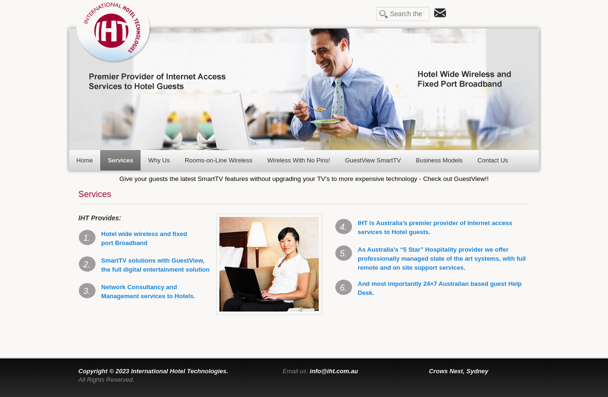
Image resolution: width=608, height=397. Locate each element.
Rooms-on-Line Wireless (218, 160)
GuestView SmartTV (373, 160)
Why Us (159, 160)
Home (84, 160)
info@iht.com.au (334, 371)
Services (120, 160)
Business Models (439, 160)
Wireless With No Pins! (298, 160)
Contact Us (492, 160)
